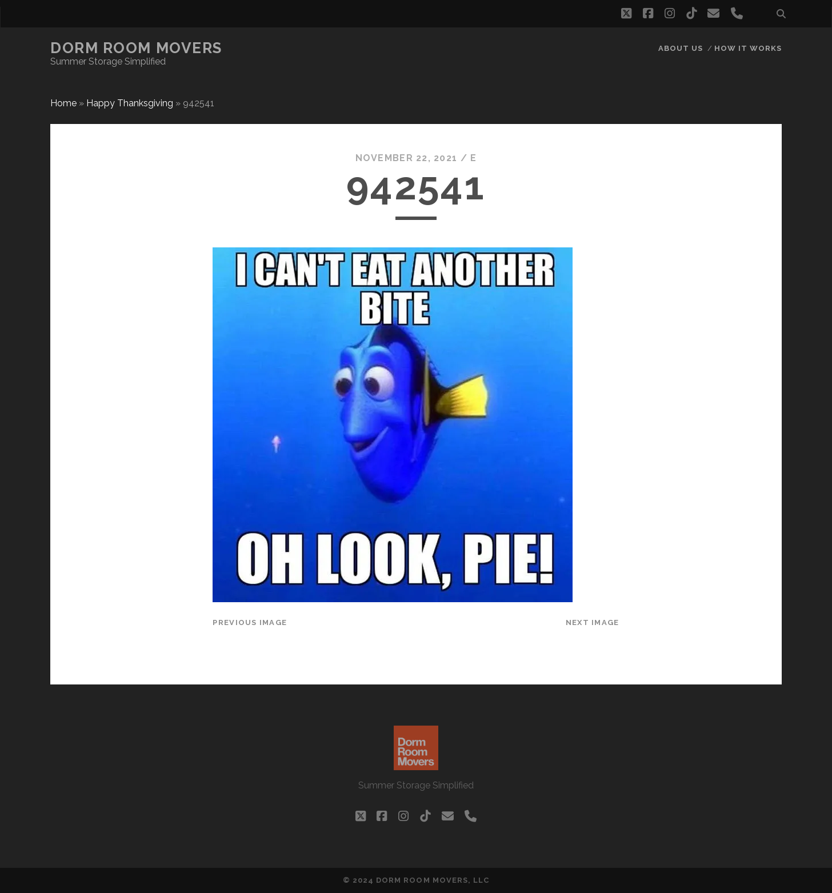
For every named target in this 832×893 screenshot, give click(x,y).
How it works (748, 48)
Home (63, 103)
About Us (680, 48)
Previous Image (250, 622)
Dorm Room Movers (136, 48)
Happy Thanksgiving (129, 103)
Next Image (592, 622)
